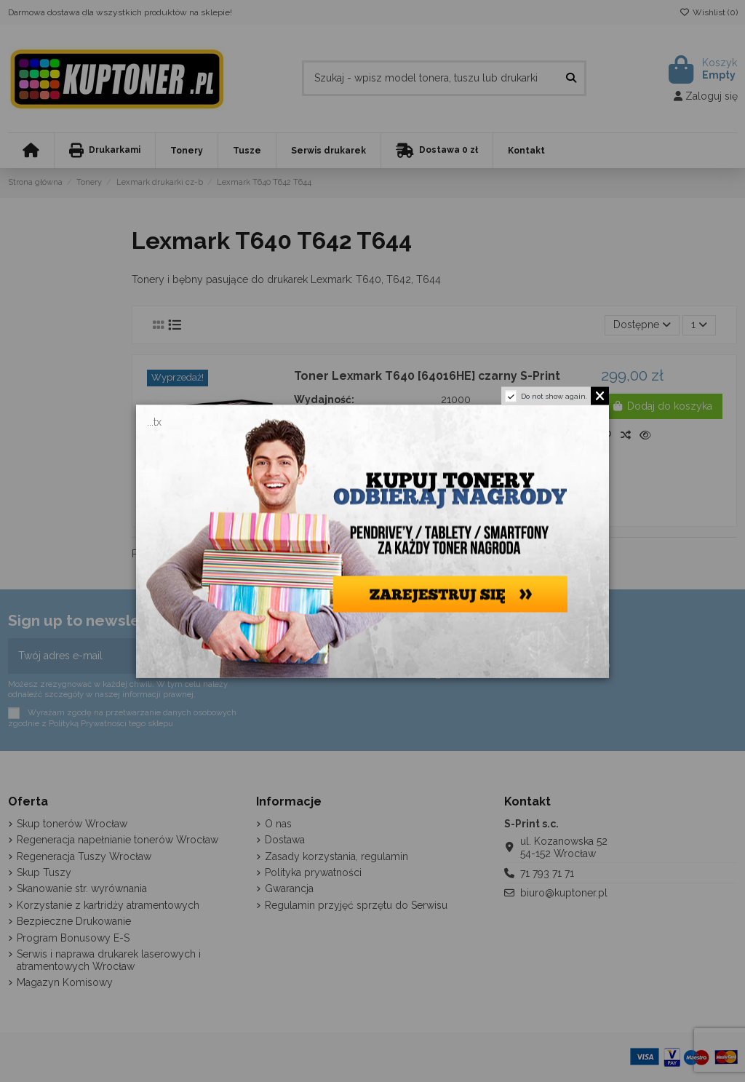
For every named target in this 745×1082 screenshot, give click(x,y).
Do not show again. (554, 395)
